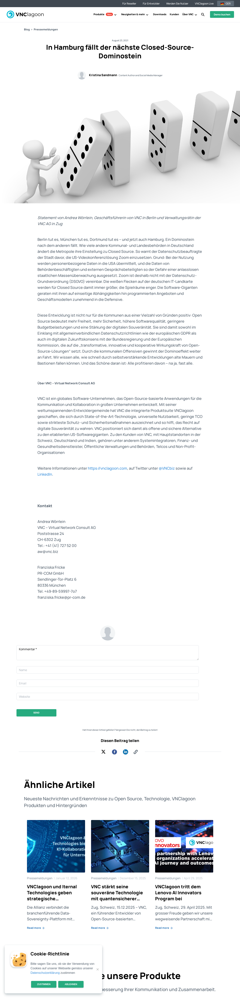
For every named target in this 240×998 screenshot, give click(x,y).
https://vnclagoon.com (107, 468)
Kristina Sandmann (103, 75)
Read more (36, 928)
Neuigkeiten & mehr (133, 14)
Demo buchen (222, 14)
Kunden (174, 14)
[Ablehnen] (97, 969)
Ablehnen (71, 984)
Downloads (159, 14)
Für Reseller (129, 3)
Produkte (103, 14)
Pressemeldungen (46, 29)
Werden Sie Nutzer (177, 3)
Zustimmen (43, 984)
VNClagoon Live (204, 3)
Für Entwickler (151, 3)
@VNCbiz (167, 468)
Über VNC (188, 14)
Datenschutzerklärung (45, 972)
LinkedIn (44, 474)
